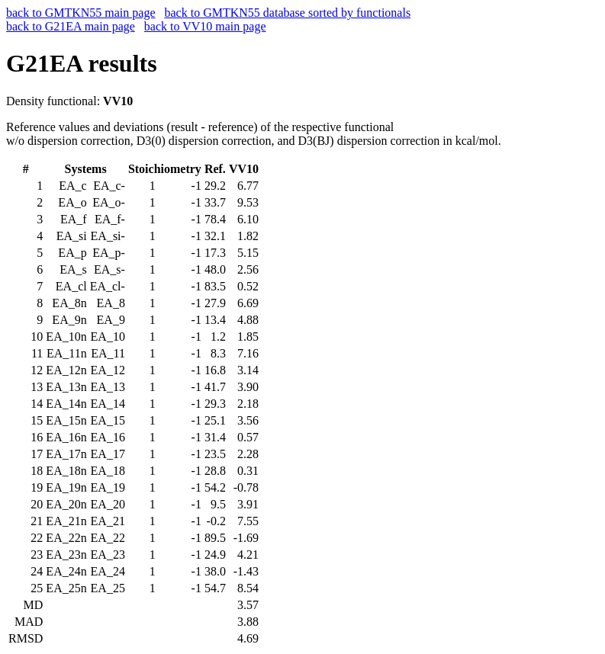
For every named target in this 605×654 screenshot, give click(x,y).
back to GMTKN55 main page (81, 12)
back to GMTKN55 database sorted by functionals (288, 12)
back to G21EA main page (70, 26)
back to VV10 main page (205, 26)
